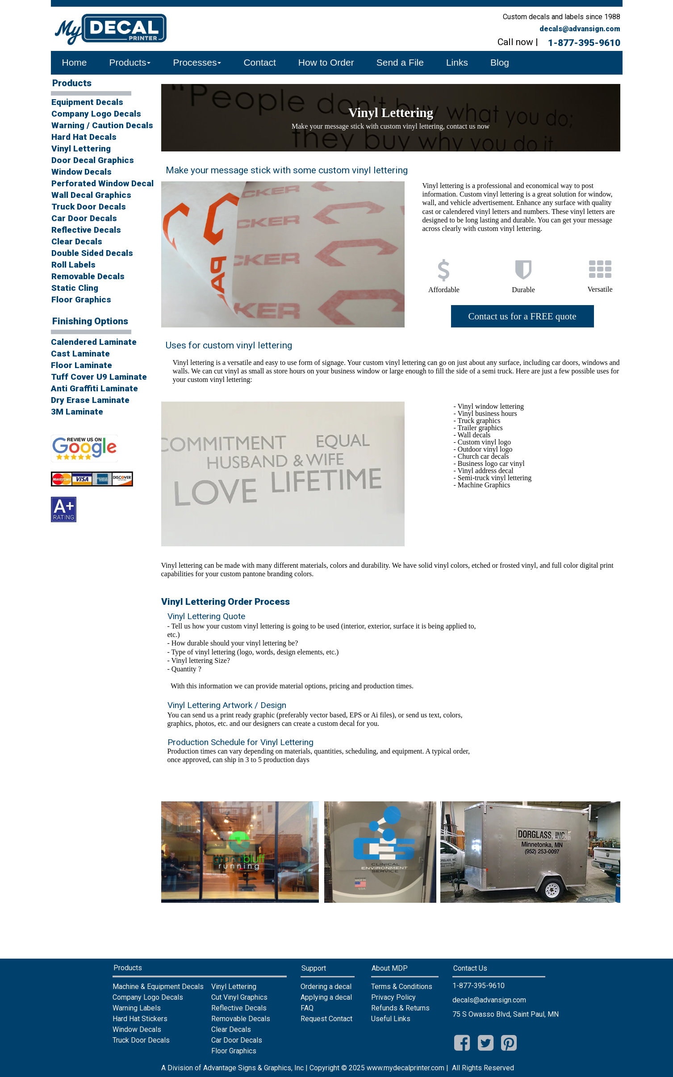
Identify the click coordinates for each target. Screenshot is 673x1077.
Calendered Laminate (94, 342)
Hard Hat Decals (84, 137)
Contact (259, 62)
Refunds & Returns (400, 1008)
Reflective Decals (86, 230)
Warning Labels (137, 1008)
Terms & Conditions (401, 986)
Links (457, 62)
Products (130, 62)
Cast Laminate (80, 353)
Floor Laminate (81, 365)
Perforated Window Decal (100, 183)
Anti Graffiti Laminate (94, 388)
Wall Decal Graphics (91, 195)
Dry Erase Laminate (90, 400)
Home (74, 62)
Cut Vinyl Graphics (239, 997)
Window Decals (81, 172)
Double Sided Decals (92, 253)
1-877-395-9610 (584, 43)
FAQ (307, 1008)
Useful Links (390, 1018)
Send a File (400, 62)
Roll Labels (73, 265)
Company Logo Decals (96, 114)
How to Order (326, 62)
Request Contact (326, 1018)
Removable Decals (88, 276)
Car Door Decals (84, 218)
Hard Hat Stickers (140, 1018)
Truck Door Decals (88, 206)
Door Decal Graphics (92, 160)
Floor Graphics (81, 299)
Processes (197, 62)
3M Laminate (77, 411)
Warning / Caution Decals (100, 125)
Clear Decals (76, 241)
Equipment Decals (87, 102)
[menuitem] (101, 103)
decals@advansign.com (579, 29)
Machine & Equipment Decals (158, 986)
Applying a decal (326, 997)
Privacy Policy (393, 997)
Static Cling (74, 288)
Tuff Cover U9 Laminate (98, 377)
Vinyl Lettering (81, 148)
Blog (499, 62)
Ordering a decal (326, 986)
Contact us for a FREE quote (522, 316)
